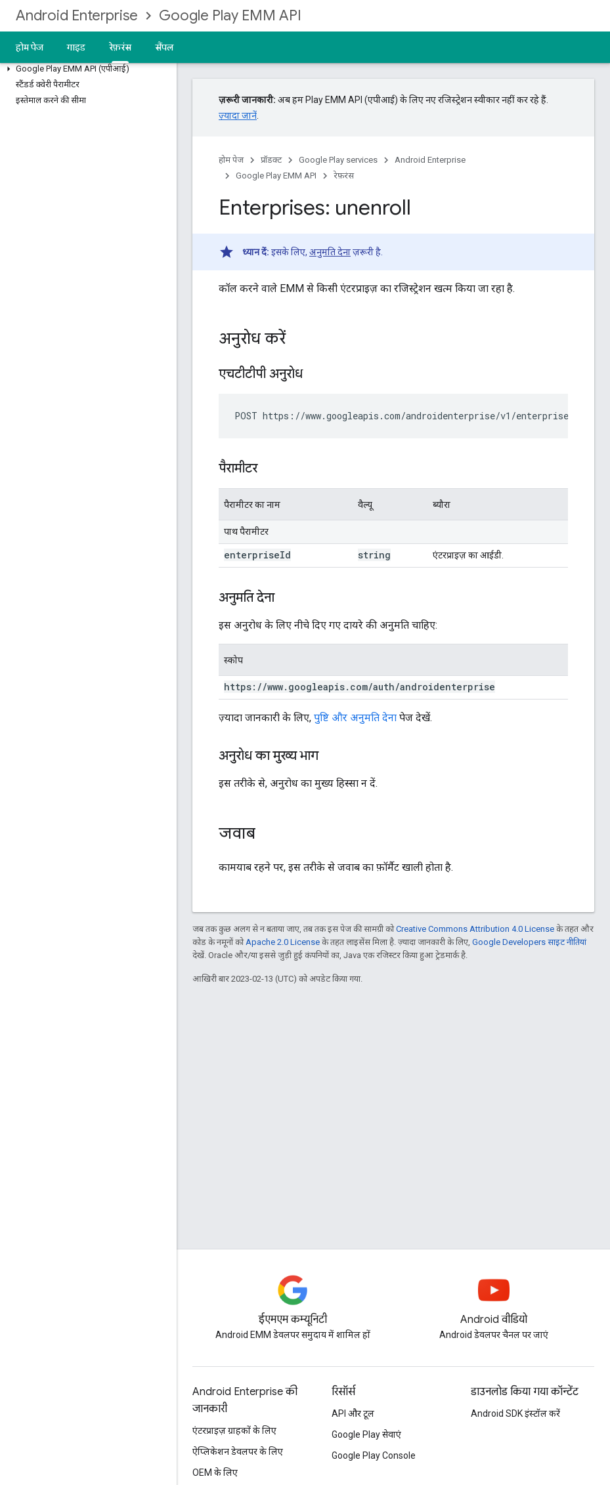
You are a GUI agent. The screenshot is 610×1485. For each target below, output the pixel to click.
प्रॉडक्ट (271, 160)
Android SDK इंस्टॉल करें (515, 1413)
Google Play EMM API (230, 15)
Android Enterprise (77, 15)
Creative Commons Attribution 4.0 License (475, 929)
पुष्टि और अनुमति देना (355, 717)
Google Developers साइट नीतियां (529, 942)
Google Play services (338, 160)
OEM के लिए (215, 1472)
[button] (85, 69)
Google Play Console (374, 1455)
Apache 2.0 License (283, 942)
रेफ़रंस (344, 175)
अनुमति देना (330, 252)
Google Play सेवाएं (366, 1434)
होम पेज (29, 47)
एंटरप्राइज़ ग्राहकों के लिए (234, 1430)
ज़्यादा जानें (238, 115)
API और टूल (353, 1413)
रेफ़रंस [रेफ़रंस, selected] (120, 47)
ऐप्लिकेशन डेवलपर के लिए (237, 1451)
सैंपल (164, 47)
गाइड (76, 47)
